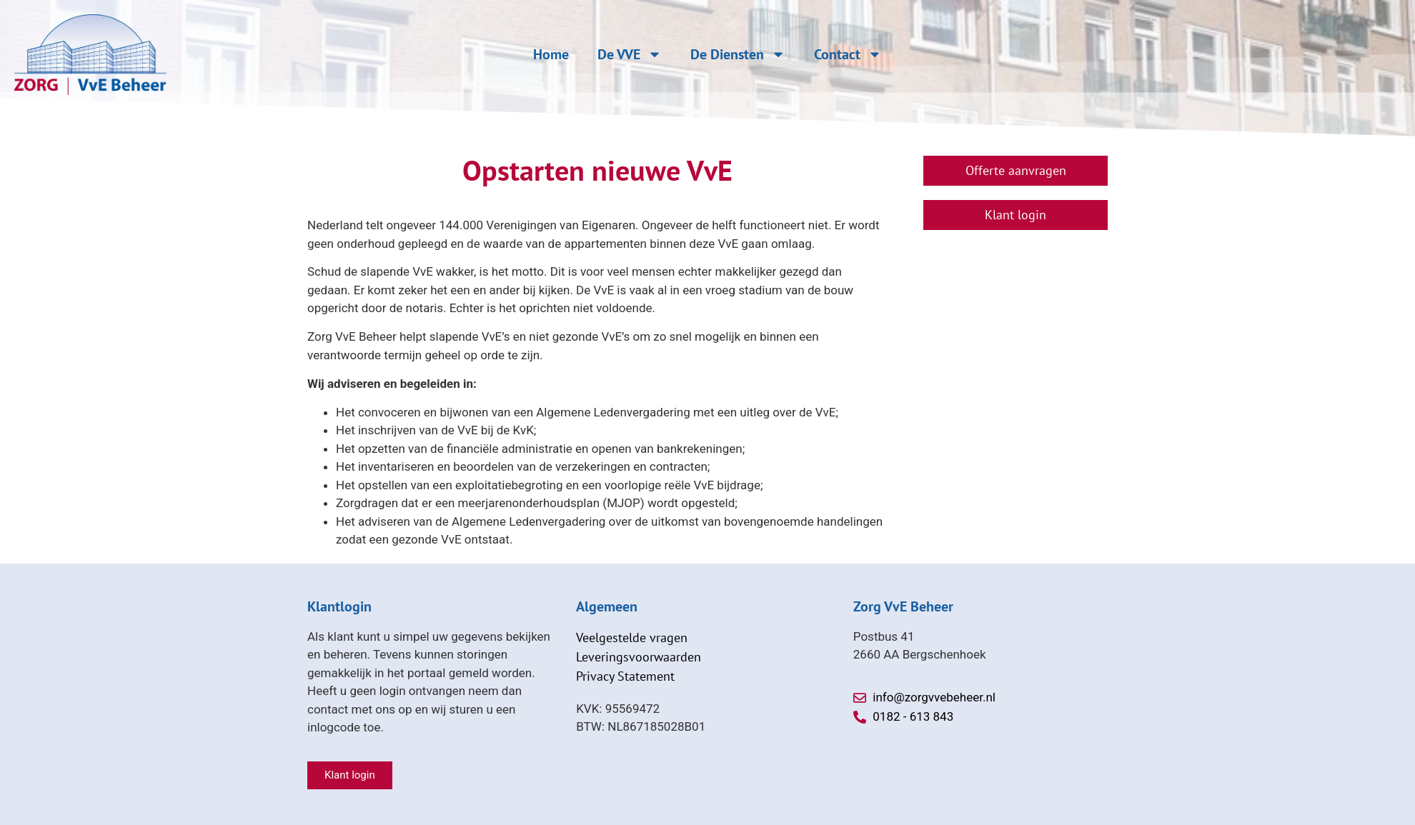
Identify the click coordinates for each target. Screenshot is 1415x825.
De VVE (629, 54)
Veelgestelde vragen (631, 637)
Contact (848, 54)
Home (551, 54)
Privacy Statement (625, 676)
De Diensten (737, 54)
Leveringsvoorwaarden (638, 657)
